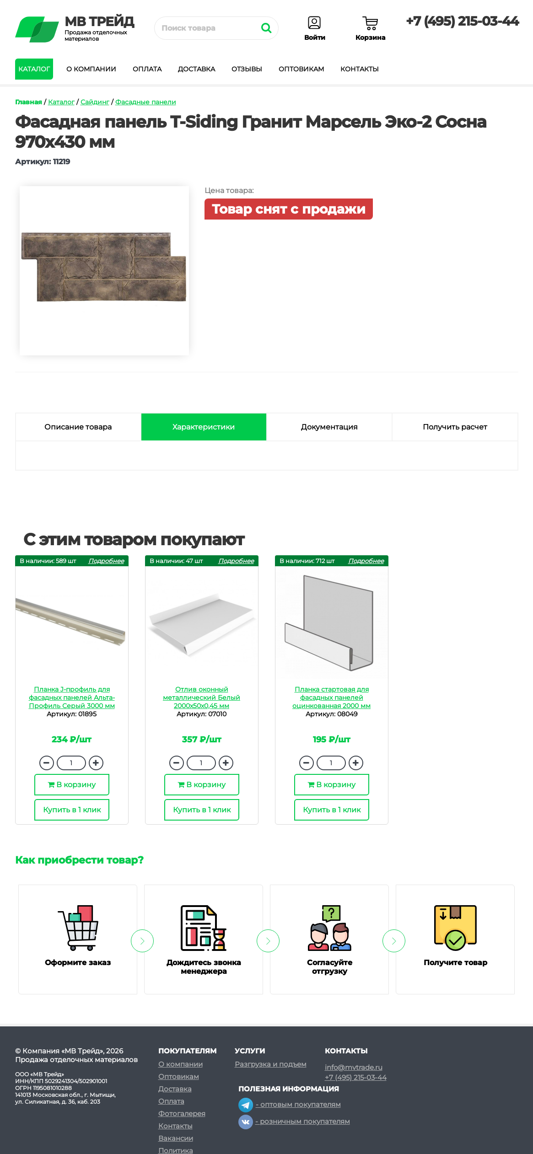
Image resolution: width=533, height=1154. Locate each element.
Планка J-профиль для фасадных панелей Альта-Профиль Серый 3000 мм (72, 697)
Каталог (34, 69)
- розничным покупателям (294, 1121)
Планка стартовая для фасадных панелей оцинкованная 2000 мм (331, 697)
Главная (28, 102)
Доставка (196, 69)
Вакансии (175, 1138)
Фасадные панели (145, 102)
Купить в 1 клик (72, 809)
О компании (91, 69)
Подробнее (106, 560)
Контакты (359, 69)
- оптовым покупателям (289, 1104)
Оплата (147, 69)
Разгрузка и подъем (271, 1064)
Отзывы (247, 69)
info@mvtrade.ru (353, 1067)
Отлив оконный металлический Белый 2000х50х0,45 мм (201, 697)
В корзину (72, 784)
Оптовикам (301, 69)
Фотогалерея (181, 1113)
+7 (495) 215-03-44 (462, 21)
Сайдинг (95, 102)
